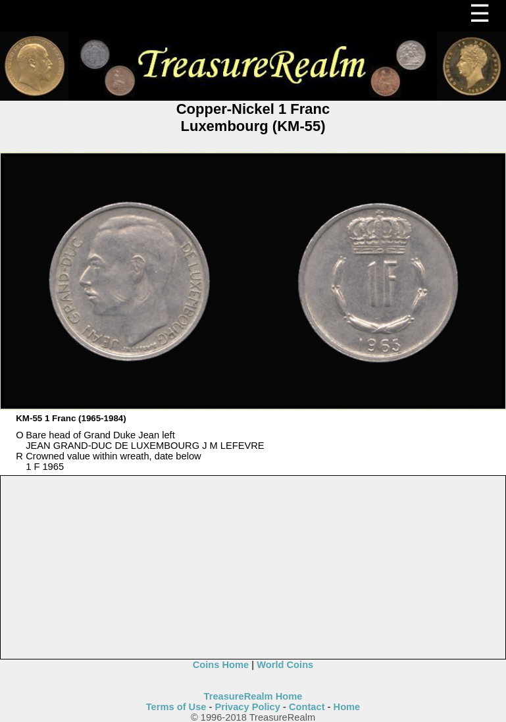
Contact (307, 707)
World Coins (285, 664)
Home (347, 707)
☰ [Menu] (479, 13)
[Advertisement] (253, 568)
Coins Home (221, 664)
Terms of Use (176, 707)
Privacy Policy (247, 707)
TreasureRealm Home (253, 696)
